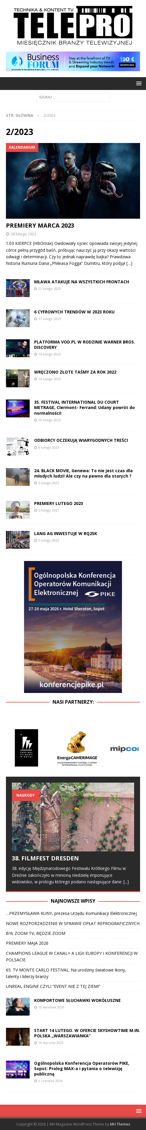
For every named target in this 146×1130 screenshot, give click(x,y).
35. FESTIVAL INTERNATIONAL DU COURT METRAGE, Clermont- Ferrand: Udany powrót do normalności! (84, 407)
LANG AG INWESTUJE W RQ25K (65, 533)
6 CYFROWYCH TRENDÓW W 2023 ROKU (74, 312)
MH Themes (120, 1124)
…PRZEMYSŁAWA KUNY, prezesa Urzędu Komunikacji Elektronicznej (71, 913)
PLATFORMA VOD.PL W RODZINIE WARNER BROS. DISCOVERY (84, 344)
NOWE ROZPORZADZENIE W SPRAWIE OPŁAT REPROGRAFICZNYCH (72, 923)
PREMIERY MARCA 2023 (40, 225)
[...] (126, 882)
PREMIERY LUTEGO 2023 (58, 503)
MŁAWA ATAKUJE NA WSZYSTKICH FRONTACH (81, 282)
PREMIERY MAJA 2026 (27, 943)
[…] (129, 263)
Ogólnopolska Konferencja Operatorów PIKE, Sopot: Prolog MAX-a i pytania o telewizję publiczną (81, 1068)
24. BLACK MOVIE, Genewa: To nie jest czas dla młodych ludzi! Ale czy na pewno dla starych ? (83, 473)
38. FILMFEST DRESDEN (45, 858)
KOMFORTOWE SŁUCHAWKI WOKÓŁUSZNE (77, 1000)
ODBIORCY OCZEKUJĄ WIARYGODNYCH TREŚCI (81, 440)
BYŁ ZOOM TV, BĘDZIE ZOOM (36, 933)
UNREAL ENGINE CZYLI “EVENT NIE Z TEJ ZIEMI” (53, 986)
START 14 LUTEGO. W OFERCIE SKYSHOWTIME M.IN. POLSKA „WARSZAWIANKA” (87, 1033)
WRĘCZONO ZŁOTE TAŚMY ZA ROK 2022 (75, 372)
